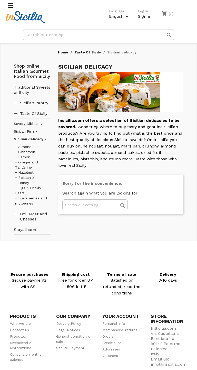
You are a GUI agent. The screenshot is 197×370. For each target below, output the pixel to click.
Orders (108, 336)
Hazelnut (26, 172)
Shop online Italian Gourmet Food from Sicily (32, 71)
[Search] (98, 35)
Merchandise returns (119, 330)
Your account (120, 316)
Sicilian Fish (24, 131)
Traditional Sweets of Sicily (32, 90)
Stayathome (25, 229)
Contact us (19, 330)
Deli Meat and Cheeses (33, 216)
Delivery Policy (68, 323)
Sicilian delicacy (28, 139)
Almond (25, 147)
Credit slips (112, 343)
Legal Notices (68, 330)
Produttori (18, 336)
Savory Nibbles (27, 124)
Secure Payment (70, 348)
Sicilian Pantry (34, 102)
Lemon (24, 157)
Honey (23, 183)
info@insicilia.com (168, 364)
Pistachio (26, 177)
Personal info (113, 323)
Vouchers (110, 356)
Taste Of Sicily (33, 113)
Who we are (20, 323)
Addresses (111, 349)
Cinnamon (26, 152)
